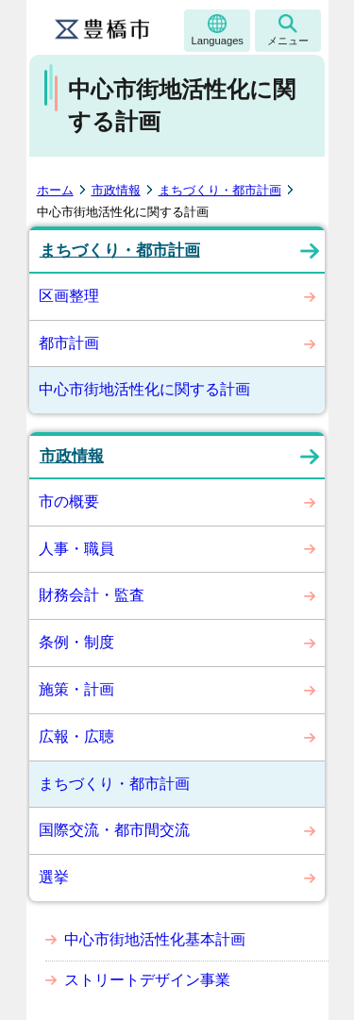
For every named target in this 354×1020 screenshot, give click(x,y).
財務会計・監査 (91, 595)
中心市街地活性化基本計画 (154, 939)
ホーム (55, 190)
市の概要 (69, 501)
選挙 (54, 877)
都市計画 (69, 343)
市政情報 (116, 190)
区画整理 (69, 296)
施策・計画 (76, 689)
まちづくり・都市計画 (220, 190)
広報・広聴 (76, 736)
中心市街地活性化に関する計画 (144, 389)
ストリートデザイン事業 (147, 980)
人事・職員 (76, 549)
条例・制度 (76, 642)
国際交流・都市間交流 (114, 830)
